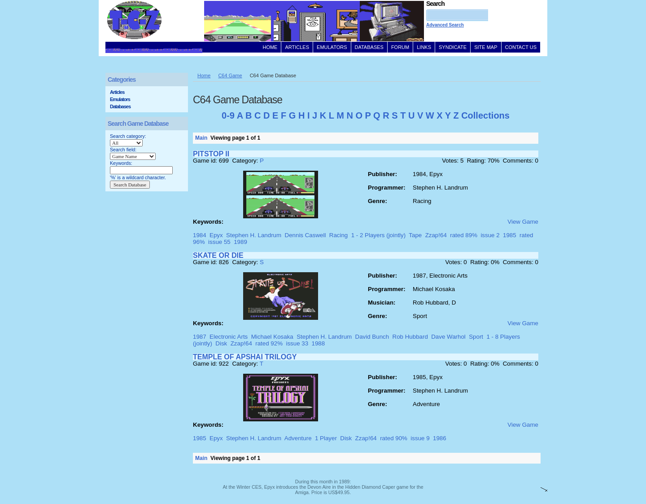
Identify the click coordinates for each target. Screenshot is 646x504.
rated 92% (269, 343)
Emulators (120, 99)
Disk (221, 343)
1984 (199, 235)
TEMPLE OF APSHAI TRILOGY (245, 357)
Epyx (216, 235)
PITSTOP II (211, 154)
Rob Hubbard (410, 336)
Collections (485, 115)
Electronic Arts (229, 336)
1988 (318, 343)
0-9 (228, 115)
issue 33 (297, 343)
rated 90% (393, 438)
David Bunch (372, 336)
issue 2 (489, 235)
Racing (338, 235)
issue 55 (219, 242)
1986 (439, 438)
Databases (120, 106)
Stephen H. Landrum (253, 235)
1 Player (326, 438)
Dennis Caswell (305, 235)
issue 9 (419, 438)
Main (201, 138)
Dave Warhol (448, 336)
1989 (240, 242)
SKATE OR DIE (218, 255)
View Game (522, 221)
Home (203, 75)
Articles (117, 92)
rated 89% (463, 235)
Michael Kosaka (272, 336)
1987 (199, 336)
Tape (415, 235)
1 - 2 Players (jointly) (378, 235)
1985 (509, 235)
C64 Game (230, 75)
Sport (476, 336)
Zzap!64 (436, 235)
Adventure (298, 438)
